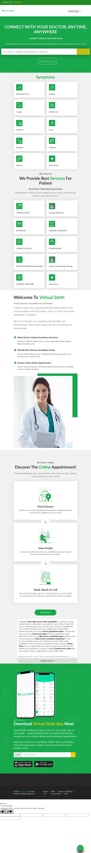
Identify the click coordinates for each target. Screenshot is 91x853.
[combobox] (45, 52)
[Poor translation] (9, 813)
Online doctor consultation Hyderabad (50, 640)
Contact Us (47, 61)
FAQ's (53, 793)
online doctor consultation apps (51, 638)
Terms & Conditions (65, 793)
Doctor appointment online (53, 633)
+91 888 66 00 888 (17, 2)
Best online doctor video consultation (42, 623)
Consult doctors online (63, 650)
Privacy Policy (56, 796)
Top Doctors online (39, 636)
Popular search (47, 662)
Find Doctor (45, 614)
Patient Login (74, 11)
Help (66, 796)
